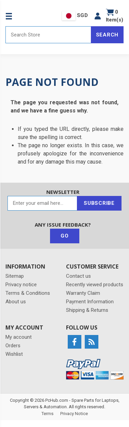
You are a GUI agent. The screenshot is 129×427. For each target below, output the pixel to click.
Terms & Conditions (27, 293)
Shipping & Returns (87, 310)
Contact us (78, 276)
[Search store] (48, 34)
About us (15, 302)
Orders (12, 345)
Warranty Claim (83, 293)
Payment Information (90, 302)
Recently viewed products (94, 284)
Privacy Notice (74, 413)
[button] (98, 16)
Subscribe (99, 203)
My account (18, 337)
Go (65, 236)
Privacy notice (21, 284)
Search (107, 35)
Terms (47, 413)
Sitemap (14, 276)
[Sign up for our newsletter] (42, 203)
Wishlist (14, 354)
